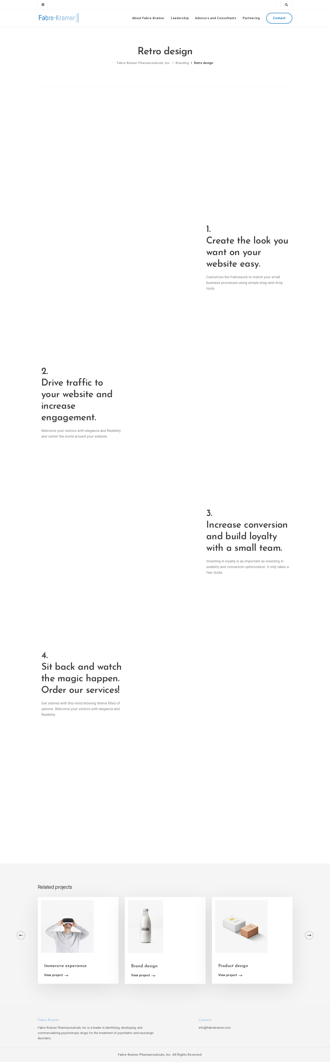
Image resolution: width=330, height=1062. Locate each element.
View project (53, 975)
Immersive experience (65, 966)
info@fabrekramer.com (215, 1028)
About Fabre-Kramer (148, 18)
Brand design (144, 966)
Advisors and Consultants (215, 18)
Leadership (180, 18)
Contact (279, 18)
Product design (233, 966)
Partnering (251, 18)
